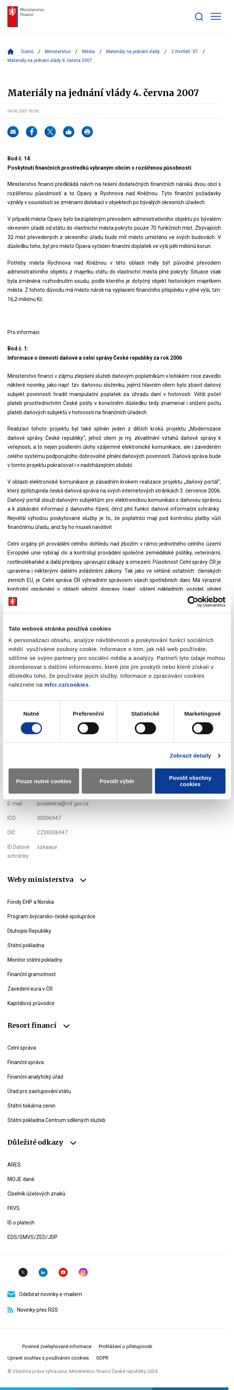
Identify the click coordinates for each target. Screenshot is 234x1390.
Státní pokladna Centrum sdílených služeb (56, 1120)
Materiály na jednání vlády (133, 51)
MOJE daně (20, 1179)
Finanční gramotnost (31, 974)
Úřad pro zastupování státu (39, 1091)
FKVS (13, 1208)
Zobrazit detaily (190, 755)
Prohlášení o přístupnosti (125, 1346)
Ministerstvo (58, 51)
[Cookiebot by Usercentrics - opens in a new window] (192, 601)
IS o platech (21, 1223)
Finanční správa (25, 1062)
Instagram (83, 1272)
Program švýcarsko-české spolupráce (51, 916)
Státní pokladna (25, 945)
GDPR (102, 1358)
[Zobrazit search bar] (199, 17)
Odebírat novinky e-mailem (44, 1294)
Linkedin (43, 1272)
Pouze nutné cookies (43, 781)
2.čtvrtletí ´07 (184, 51)
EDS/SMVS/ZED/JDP (32, 1237)
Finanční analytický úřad (35, 1077)
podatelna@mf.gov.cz (63, 804)
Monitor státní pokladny (34, 960)
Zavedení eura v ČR (30, 989)
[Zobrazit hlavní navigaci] (216, 16)
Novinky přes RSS (32, 1310)
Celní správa (21, 1048)
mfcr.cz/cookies (67, 684)
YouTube (63, 1272)
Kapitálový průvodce (31, 1003)
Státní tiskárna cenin (31, 1106)
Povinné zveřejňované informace (56, 1346)
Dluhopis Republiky (29, 931)
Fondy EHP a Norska (30, 902)
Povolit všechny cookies (190, 781)
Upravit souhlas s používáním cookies (48, 1358)
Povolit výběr (117, 781)
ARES (14, 1165)
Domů (27, 52)
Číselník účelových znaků (36, 1194)
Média (88, 51)
